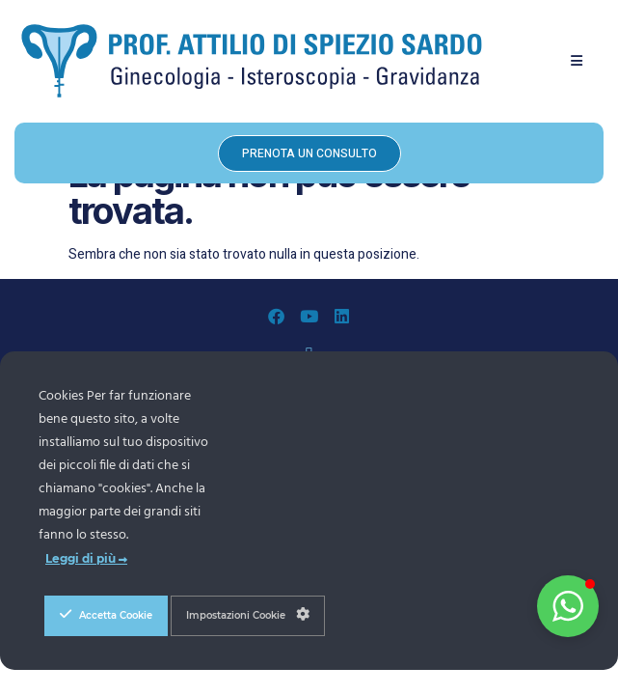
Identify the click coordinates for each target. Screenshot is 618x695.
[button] (577, 61)
